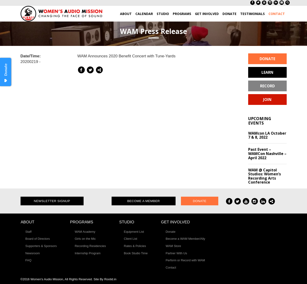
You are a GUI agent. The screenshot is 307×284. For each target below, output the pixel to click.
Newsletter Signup (52, 201)
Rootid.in (110, 279)
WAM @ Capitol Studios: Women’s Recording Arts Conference (264, 176)
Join (267, 99)
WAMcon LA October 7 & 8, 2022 (267, 135)
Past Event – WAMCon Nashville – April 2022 (267, 153)
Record (267, 86)
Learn (267, 72)
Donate (267, 58)
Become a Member (143, 201)
